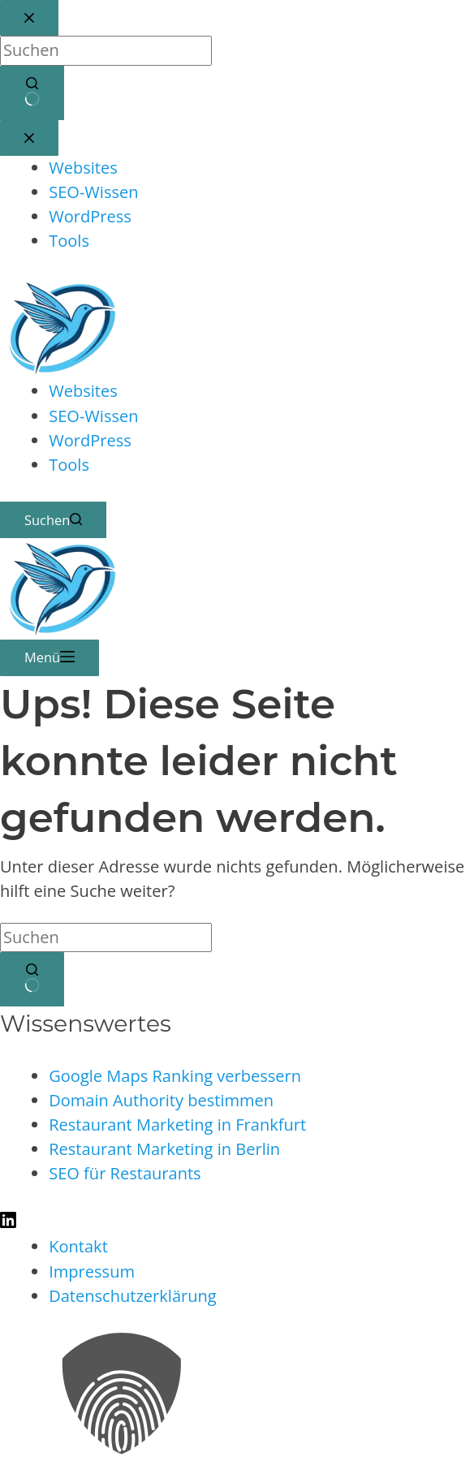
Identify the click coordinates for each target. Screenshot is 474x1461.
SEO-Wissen (93, 416)
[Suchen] (53, 520)
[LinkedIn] (8, 1222)
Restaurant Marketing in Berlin (164, 1149)
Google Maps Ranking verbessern (175, 1076)
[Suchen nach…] (106, 937)
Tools (69, 465)
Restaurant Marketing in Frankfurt (177, 1125)
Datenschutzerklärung (133, 1296)
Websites (83, 391)
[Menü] (49, 657)
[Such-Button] (32, 979)
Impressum (92, 1271)
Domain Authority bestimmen (161, 1100)
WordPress (90, 440)
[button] (237, 1397)
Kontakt (78, 1246)
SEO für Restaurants (124, 1173)
